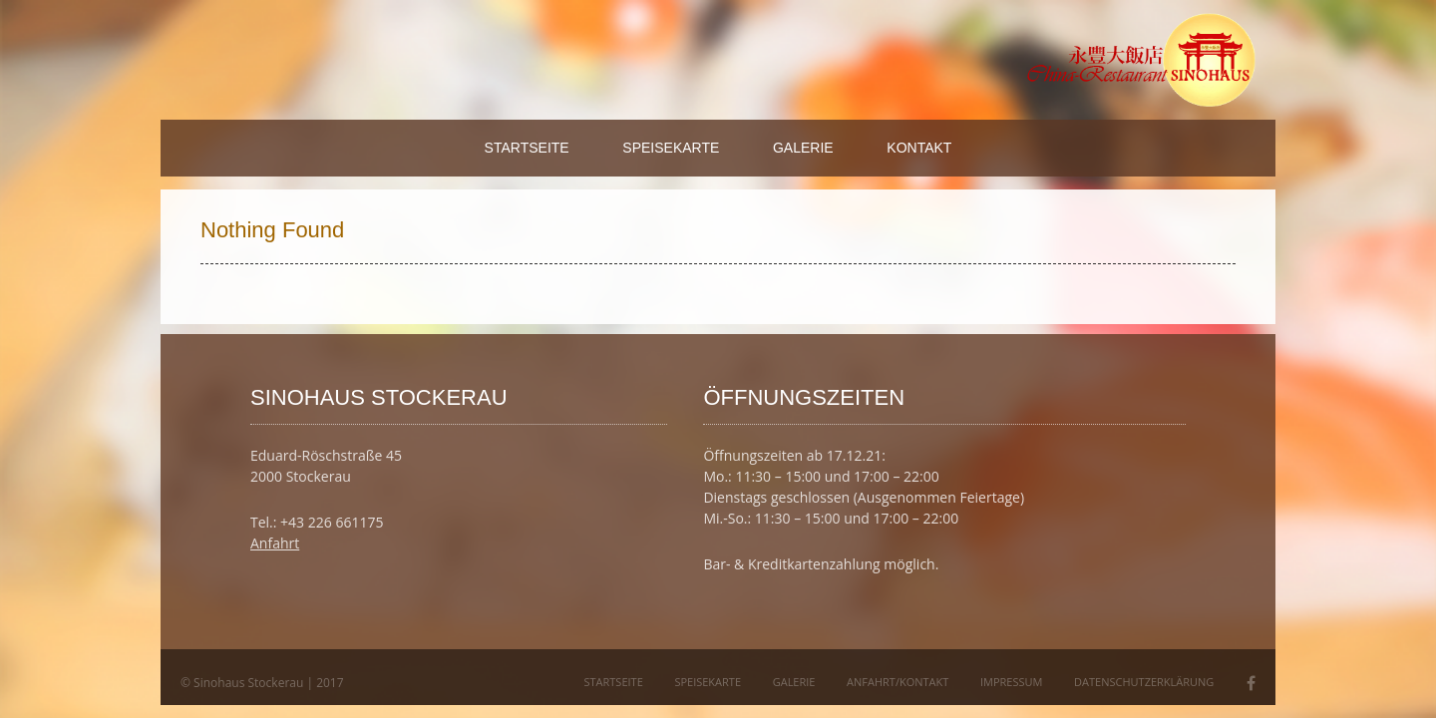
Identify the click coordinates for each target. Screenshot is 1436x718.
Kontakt (919, 148)
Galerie (803, 148)
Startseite (527, 148)
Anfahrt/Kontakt (897, 681)
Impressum (1011, 681)
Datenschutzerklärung (1144, 681)
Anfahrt (274, 543)
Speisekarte (670, 148)
